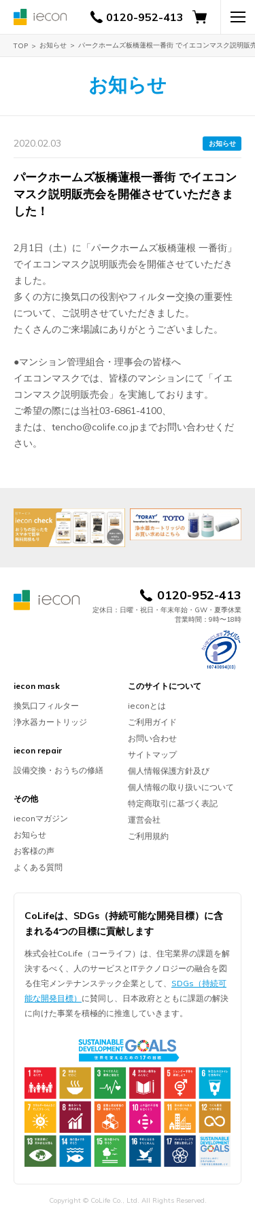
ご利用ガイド (152, 722)
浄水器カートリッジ (50, 722)
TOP (21, 45)
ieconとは (147, 705)
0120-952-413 (145, 17)
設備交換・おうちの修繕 (58, 770)
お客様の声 (34, 851)
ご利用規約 (148, 836)
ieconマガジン (41, 818)
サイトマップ (152, 754)
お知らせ (53, 45)
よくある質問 (38, 867)
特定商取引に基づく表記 (173, 803)
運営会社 (144, 820)
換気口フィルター (46, 705)
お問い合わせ (152, 738)
